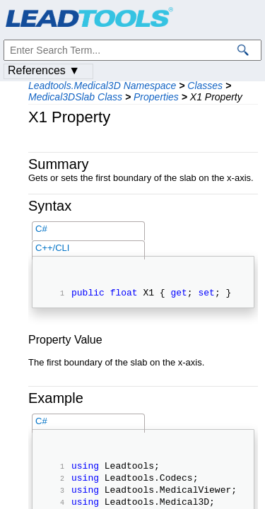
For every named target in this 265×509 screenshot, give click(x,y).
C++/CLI (52, 247)
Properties (156, 97)
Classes (205, 85)
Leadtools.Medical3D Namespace (102, 85)
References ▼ (44, 70)
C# (41, 228)
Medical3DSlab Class (75, 97)
